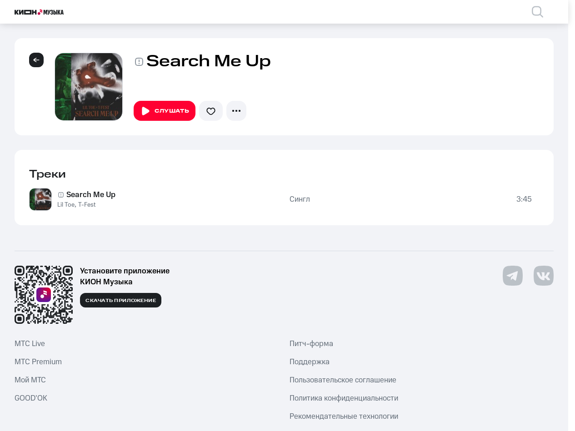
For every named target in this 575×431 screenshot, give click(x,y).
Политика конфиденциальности (344, 398)
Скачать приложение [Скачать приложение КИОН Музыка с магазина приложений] (120, 300)
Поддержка (310, 362)
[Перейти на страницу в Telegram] (513, 276)
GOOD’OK (31, 398)
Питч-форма (311, 343)
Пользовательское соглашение (343, 380)
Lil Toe (66, 204)
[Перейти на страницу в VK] (544, 276)
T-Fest (86, 204)
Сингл (300, 199)
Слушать (164, 111)
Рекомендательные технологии (344, 416)
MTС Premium (38, 362)
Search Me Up (90, 194)
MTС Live (30, 343)
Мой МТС (30, 380)
